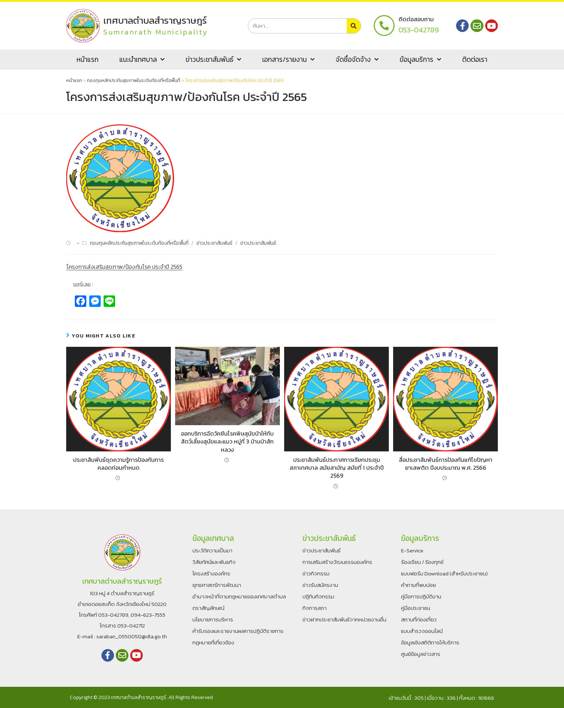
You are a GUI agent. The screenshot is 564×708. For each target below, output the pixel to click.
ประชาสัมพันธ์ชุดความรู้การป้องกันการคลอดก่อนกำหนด (118, 464)
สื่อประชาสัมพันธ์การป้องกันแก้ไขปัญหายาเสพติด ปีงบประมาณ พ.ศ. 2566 (445, 464)
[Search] (354, 26)
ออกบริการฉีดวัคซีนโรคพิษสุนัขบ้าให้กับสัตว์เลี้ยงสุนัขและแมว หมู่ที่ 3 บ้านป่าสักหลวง (227, 441)
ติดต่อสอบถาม (416, 19)
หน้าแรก (88, 59)
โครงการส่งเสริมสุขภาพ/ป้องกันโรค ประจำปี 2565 (124, 266)
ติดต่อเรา (474, 59)
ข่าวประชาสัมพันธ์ (213, 59)
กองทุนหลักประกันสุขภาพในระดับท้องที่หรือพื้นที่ (133, 80)
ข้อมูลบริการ (420, 59)
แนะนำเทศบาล (142, 59)
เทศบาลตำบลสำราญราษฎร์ (155, 20)
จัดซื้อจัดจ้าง (357, 59)
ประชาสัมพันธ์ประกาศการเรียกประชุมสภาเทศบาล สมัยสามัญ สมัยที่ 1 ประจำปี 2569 (337, 468)
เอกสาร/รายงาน (288, 59)
